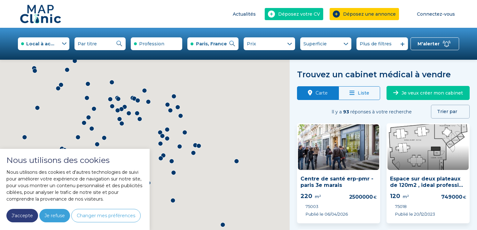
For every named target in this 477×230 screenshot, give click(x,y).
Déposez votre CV (294, 14)
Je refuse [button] (54, 215)
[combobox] (43, 43)
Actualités (244, 14)
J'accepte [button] (22, 215)
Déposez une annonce (364, 14)
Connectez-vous (431, 14)
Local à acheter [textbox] (45, 44)
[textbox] (156, 43)
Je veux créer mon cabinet (428, 93)
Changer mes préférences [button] (106, 215)
